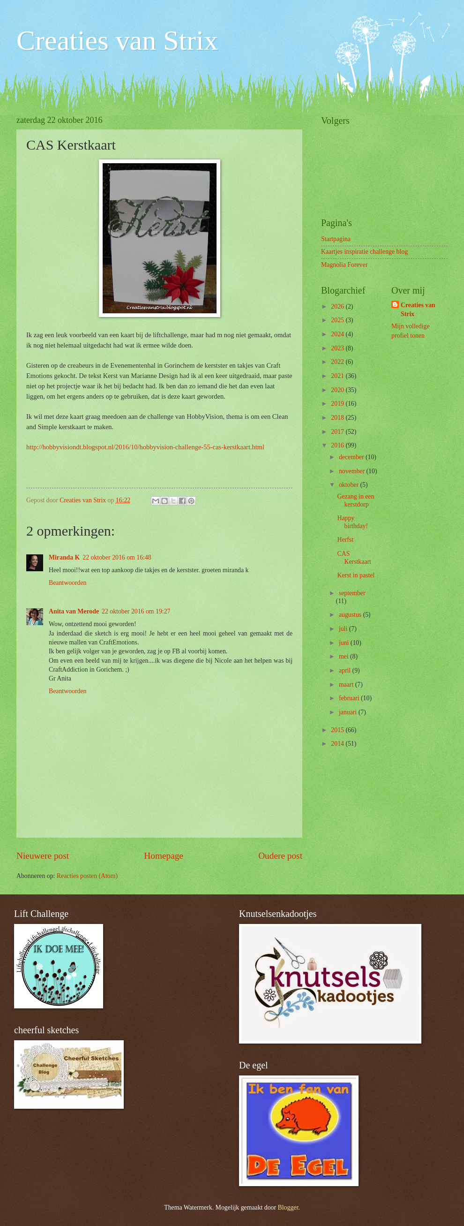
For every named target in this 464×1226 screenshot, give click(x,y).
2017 (338, 431)
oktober (349, 484)
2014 (338, 743)
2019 (338, 403)
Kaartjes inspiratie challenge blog (364, 251)
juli (344, 628)
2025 (338, 320)
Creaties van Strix (117, 40)
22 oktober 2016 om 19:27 (136, 611)
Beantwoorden (67, 582)
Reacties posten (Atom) (87, 875)
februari (350, 698)
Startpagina (336, 238)
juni (345, 642)
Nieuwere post (42, 856)
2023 (338, 348)
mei (344, 656)
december (352, 457)
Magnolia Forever (344, 264)
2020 (338, 390)
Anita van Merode (74, 611)
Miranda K (64, 557)
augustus (351, 614)
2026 (338, 306)
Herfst (345, 539)
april (345, 670)
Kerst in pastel (355, 575)
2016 (338, 445)
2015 (338, 730)
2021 (338, 375)
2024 (338, 334)
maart (347, 684)
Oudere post (280, 856)
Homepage (163, 856)
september (352, 593)
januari (349, 712)
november (353, 471)
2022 (338, 361)
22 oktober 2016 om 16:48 (116, 557)
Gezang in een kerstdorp (355, 500)
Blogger (288, 1207)
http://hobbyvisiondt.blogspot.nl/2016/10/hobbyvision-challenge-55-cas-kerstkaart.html (145, 447)
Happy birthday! (352, 522)
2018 (338, 417)
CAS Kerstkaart (354, 557)
